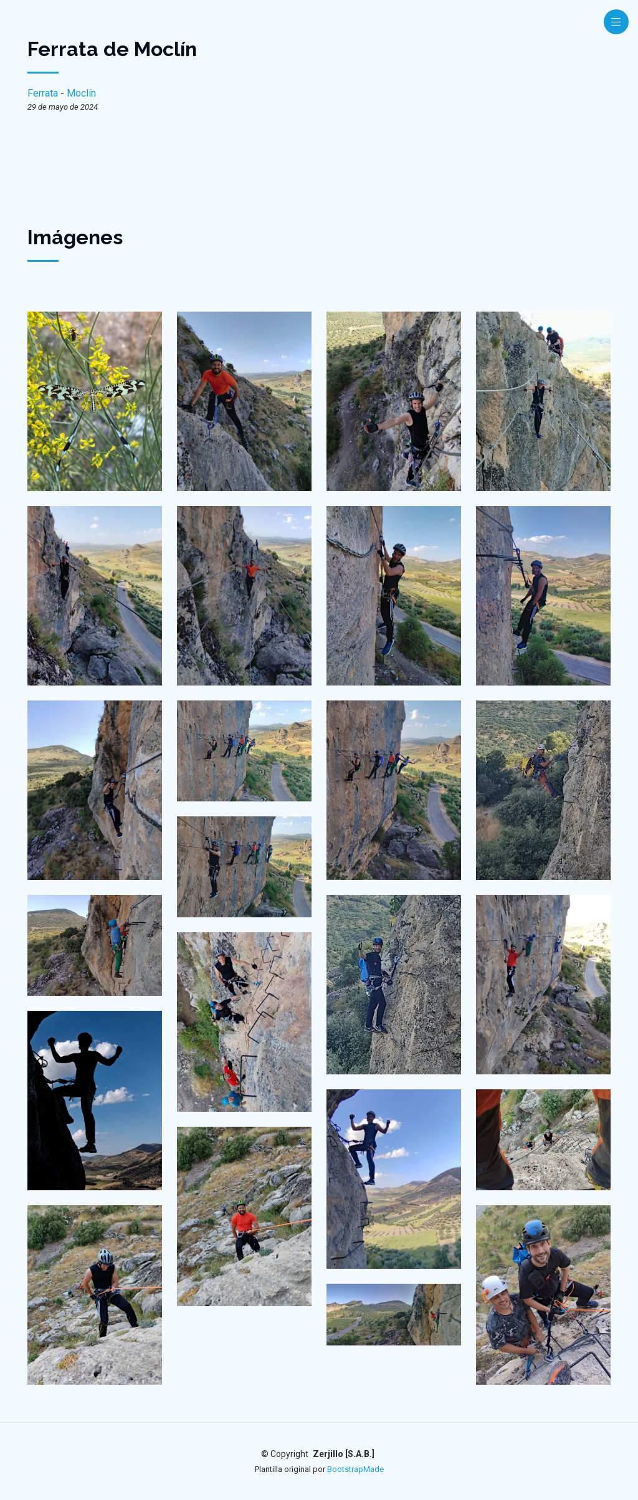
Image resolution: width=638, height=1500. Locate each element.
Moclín (81, 93)
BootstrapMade (355, 1469)
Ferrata (42, 93)
